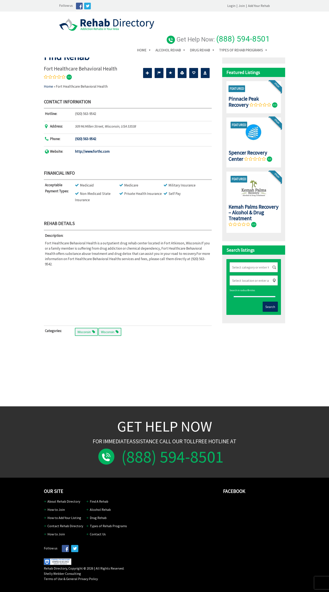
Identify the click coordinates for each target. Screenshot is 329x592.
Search (270, 307)
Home (159, 31)
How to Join (56, 509)
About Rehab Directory (63, 501)
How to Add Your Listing (64, 518)
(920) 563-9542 (85, 139)
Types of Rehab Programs (177, 37)
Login (247, 6)
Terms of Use (53, 579)
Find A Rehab (99, 501)
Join (257, 6)
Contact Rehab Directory (65, 526)
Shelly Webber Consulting (62, 573)
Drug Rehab (218, 31)
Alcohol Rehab (186, 31)
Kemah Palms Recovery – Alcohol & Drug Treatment (253, 212)
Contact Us (98, 534)
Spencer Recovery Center (247, 155)
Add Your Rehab (274, 6)
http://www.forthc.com (92, 151)
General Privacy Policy (82, 579)
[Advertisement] (128, 295)
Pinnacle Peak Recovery (243, 101)
